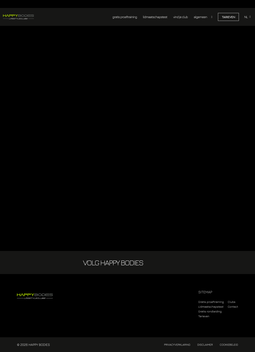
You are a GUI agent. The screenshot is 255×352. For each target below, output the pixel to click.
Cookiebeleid (229, 344)
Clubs (231, 301)
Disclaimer (205, 344)
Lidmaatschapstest (211, 306)
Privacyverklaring (177, 344)
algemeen (200, 17)
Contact (233, 306)
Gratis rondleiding (210, 311)
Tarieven (228, 17)
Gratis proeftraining (211, 301)
